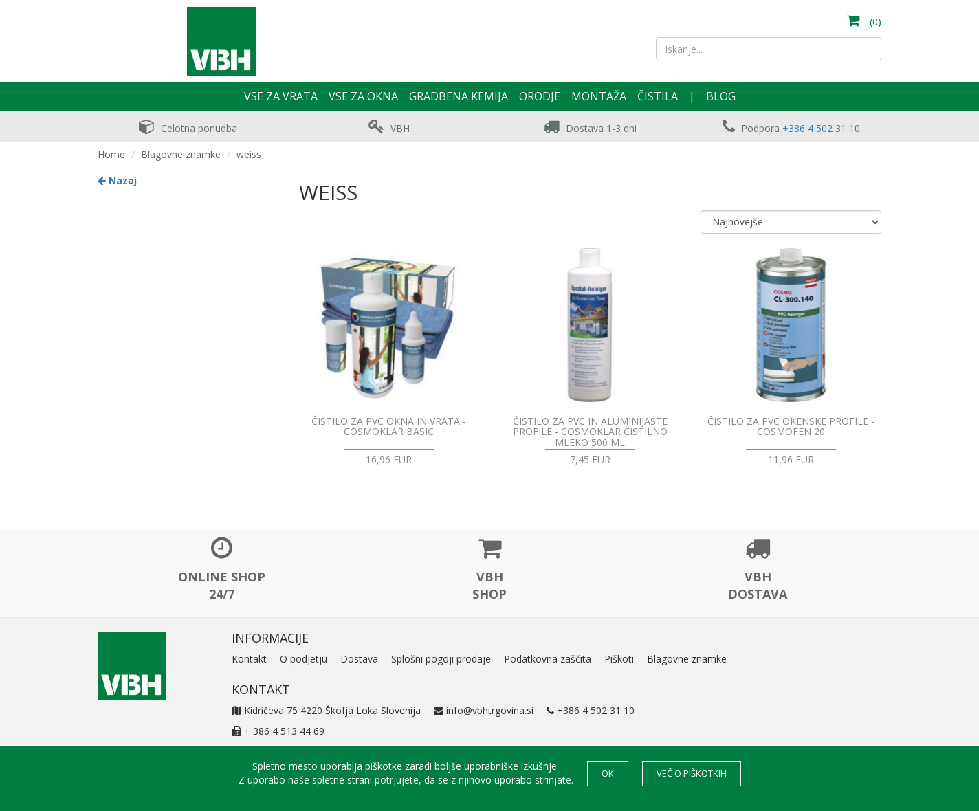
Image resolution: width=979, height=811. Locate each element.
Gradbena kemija (458, 96)
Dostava (359, 658)
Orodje (539, 96)
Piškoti (619, 658)
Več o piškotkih (692, 773)
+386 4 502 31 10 (821, 128)
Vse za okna (363, 96)
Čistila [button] (657, 96)
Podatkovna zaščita (547, 658)
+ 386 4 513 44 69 (278, 730)
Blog (721, 96)
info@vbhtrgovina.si (484, 710)
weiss (248, 154)
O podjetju (303, 658)
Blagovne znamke (181, 154)
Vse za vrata (281, 96)
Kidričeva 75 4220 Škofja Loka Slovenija (326, 710)
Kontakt (249, 658)
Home (111, 154)
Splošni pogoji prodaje (441, 658)
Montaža (598, 96)
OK (608, 773)
